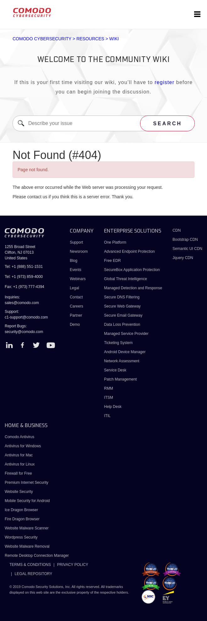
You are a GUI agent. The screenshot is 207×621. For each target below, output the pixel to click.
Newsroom (79, 251)
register (164, 82)
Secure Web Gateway (122, 306)
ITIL (107, 416)
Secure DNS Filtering (121, 297)
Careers (76, 306)
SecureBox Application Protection (132, 270)
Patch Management (120, 379)
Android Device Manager (124, 352)
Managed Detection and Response (133, 288)
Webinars (77, 279)
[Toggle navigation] (197, 14)
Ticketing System (118, 343)
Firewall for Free (18, 473)
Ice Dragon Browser (21, 510)
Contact (76, 297)
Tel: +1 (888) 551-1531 (24, 266)
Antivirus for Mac (19, 455)
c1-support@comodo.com (26, 317)
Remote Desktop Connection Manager (37, 555)
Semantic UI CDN (187, 248)
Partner (76, 315)
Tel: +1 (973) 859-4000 (24, 276)
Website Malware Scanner (27, 528)
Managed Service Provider (126, 333)
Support (76, 242)
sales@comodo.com (22, 303)
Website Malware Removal (27, 546)
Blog (73, 260)
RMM (108, 388)
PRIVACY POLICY (72, 564)
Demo (75, 324)
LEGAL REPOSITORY (33, 574)
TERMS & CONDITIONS (30, 564)
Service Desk (115, 370)
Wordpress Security (21, 537)
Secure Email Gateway (123, 315)
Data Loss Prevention (122, 324)
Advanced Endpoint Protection (129, 251)
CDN (176, 230)
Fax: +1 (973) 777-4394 (24, 287)
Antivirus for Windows (23, 446)
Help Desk (112, 406)
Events (75, 270)
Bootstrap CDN (185, 239)
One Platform (115, 242)
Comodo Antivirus (19, 437)
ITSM (108, 397)
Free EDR (112, 260)
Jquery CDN (182, 258)
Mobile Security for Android (27, 501)
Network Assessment (121, 361)
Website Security (19, 491)
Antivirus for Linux (20, 464)
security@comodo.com (24, 332)
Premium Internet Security (26, 482)
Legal (74, 288)
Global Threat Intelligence (125, 279)
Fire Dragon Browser (22, 519)
